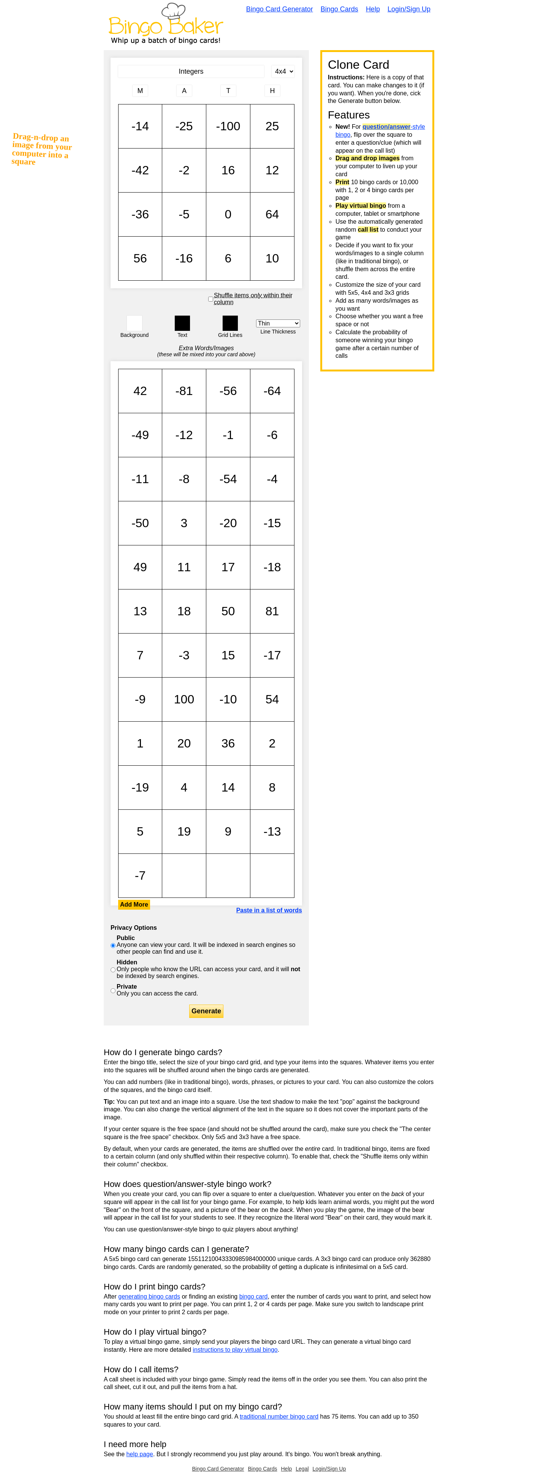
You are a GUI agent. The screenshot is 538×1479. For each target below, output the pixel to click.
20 (184, 743)
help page (140, 1454)
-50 (140, 523)
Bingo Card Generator (279, 9)
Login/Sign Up (409, 9)
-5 (184, 214)
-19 (140, 787)
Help (373, 9)
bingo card (253, 1296)
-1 (228, 435)
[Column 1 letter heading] (140, 90)
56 (140, 258)
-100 (228, 126)
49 (140, 567)
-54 (228, 479)
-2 (184, 170)
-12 (184, 435)
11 (184, 567)
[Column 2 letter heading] (184, 90)
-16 (184, 258)
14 (228, 787)
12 (272, 170)
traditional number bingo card (279, 1416)
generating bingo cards (149, 1296)
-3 (184, 655)
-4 (272, 479)
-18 (272, 567)
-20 (228, 523)
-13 (272, 831)
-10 (228, 699)
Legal (302, 1468)
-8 (184, 479)
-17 (272, 655)
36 (228, 743)
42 (140, 391)
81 (272, 611)
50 (228, 611)
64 (272, 214)
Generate (206, 1011)
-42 (140, 170)
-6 (272, 435)
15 (228, 655)
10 (272, 258)
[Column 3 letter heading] (228, 90)
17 (228, 567)
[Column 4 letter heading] (272, 90)
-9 (140, 699)
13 (140, 611)
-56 (228, 391)
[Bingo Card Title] (191, 71)
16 (228, 170)
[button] (134, 323)
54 (272, 699)
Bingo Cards (339, 9)
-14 (140, 126)
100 (184, 699)
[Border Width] (278, 323)
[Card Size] (283, 71)
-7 (140, 876)
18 (184, 611)
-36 (140, 214)
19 (184, 831)
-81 (184, 391)
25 (272, 126)
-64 (272, 391)
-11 (140, 479)
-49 (140, 435)
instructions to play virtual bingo (235, 1349)
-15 (272, 523)
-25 (184, 126)
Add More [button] (134, 904)
